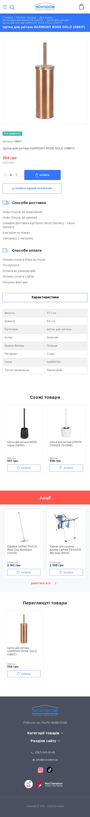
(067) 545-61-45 (45, 753)
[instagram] (40, 770)
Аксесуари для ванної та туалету (23, 20)
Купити (42, 175)
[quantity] (11, 175)
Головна (8, 18)
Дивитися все (41, 583)
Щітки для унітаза (57, 20)
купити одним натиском (32, 188)
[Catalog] (5, 7)
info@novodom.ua (45, 760)
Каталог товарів (26, 18)
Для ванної (46, 18)
